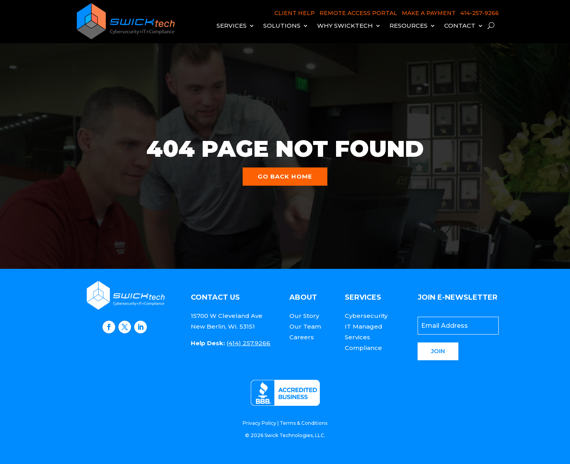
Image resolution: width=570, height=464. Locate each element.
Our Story (304, 315)
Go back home (285, 176)
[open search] (491, 26)
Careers (301, 337)
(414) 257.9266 (248, 343)
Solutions (281, 25)
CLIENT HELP (294, 13)
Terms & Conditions (303, 423)
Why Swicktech (345, 25)
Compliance (363, 348)
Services (232, 25)
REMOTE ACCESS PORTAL (358, 13)
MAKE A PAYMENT (429, 13)
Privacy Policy (259, 423)
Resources (409, 25)
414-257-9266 (479, 13)
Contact (459, 25)
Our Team (305, 326)
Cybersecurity (366, 315)
